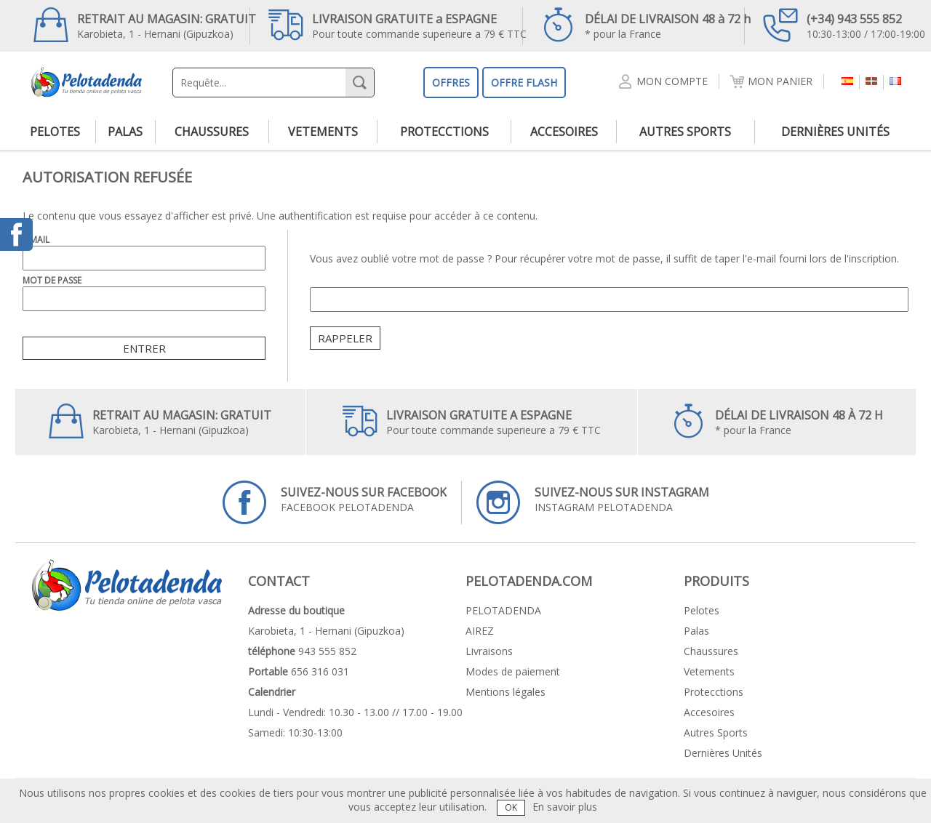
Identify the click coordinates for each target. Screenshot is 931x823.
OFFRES (451, 82)
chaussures (212, 132)
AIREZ (480, 631)
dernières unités (835, 132)
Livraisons (489, 651)
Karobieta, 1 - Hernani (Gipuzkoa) (144, 24)
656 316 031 (320, 671)
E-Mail (36, 239)
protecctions (444, 132)
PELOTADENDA (503, 610)
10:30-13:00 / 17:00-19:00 (844, 24)
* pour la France (646, 24)
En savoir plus (564, 807)
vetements (323, 132)
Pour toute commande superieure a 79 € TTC (397, 24)
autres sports (685, 132)
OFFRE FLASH (524, 82)
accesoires (564, 132)
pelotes (55, 132)
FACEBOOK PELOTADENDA (335, 502)
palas (125, 132)
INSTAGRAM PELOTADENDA (592, 502)
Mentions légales (506, 692)
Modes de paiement (513, 671)
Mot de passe (52, 280)
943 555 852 (327, 651)
